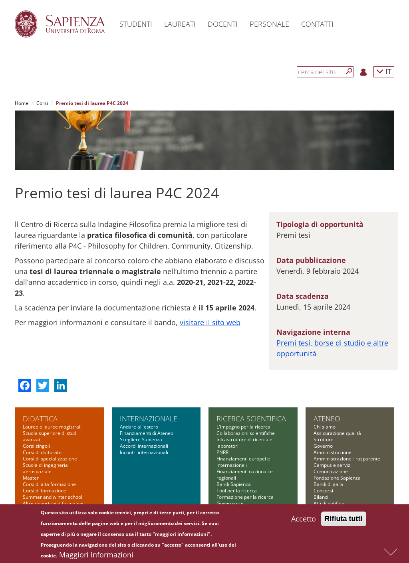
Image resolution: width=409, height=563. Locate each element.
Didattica (40, 418)
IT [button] (383, 71)
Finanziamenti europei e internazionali (243, 461)
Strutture (324, 439)
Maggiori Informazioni (96, 556)
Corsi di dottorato (42, 452)
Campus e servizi (332, 465)
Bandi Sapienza (233, 484)
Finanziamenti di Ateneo (146, 433)
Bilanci (321, 497)
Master (31, 477)
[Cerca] (349, 71)
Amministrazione (332, 452)
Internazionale (148, 418)
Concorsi (323, 490)
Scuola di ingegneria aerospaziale (45, 468)
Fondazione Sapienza (337, 477)
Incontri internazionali (144, 452)
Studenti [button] (135, 24)
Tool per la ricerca (236, 490)
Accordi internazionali (144, 445)
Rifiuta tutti (344, 520)
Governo (323, 445)
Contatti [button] (317, 24)
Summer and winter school (52, 497)
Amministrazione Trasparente (347, 458)
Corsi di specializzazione (50, 458)
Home (21, 103)
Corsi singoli (36, 445)
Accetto (303, 520)
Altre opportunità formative (53, 503)
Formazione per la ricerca (245, 497)
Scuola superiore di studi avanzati (50, 436)
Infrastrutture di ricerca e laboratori (244, 442)
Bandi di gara (328, 484)
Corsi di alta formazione (49, 484)
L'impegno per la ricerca (243, 426)
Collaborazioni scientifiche (245, 433)
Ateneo (327, 418)
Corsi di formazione (44, 490)
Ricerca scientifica (251, 418)
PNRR (222, 452)
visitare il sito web (210, 322)
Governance (230, 503)
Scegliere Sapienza (141, 439)
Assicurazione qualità (337, 433)
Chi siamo (325, 426)
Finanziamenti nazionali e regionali (244, 474)
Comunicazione (331, 471)
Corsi (42, 103)
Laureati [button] (180, 24)
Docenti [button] (223, 24)
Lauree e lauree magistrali (52, 426)
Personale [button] (269, 24)
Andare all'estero (139, 426)
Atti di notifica (329, 503)
